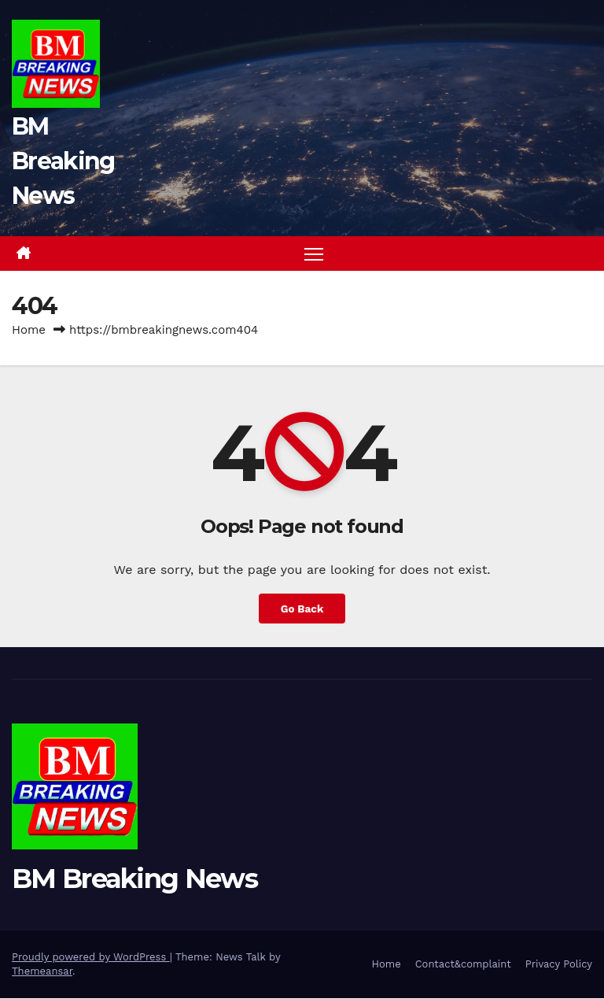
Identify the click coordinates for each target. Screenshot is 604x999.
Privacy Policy (558, 965)
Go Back (302, 608)
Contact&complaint (463, 965)
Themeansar (42, 972)
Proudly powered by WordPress (91, 958)
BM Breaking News (63, 161)
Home (29, 331)
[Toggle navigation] (314, 254)
